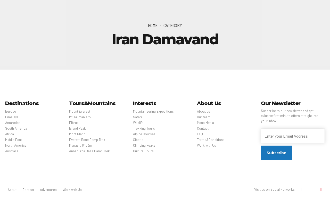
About (12, 190)
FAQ (200, 134)
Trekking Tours (144, 128)
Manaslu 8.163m (80, 145)
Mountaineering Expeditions (153, 111)
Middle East (13, 140)
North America (16, 145)
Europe (10, 111)
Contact (203, 128)
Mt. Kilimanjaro (80, 117)
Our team (203, 117)
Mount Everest (79, 111)
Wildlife (138, 123)
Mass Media (205, 123)
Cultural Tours (143, 151)
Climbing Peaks (144, 145)
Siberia (138, 140)
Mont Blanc (77, 134)
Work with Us (206, 145)
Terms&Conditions (211, 140)
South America (16, 128)
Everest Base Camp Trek (87, 140)
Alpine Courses (144, 134)
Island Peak (77, 128)
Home (153, 25)
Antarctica (12, 123)
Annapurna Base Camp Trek (89, 151)
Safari (137, 117)
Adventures (48, 190)
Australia (11, 151)
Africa (9, 134)
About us (203, 111)
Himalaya (12, 117)
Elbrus (74, 123)
